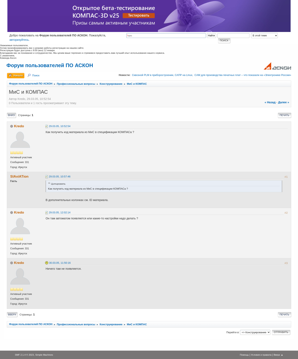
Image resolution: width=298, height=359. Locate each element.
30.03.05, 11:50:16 (60, 262)
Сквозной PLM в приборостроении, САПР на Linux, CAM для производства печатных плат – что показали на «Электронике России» (211, 75)
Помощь (244, 354)
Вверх (12, 314)
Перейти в (232, 332)
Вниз (11, 115)
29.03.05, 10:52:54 (59, 126)
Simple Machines (44, 354)
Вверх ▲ (278, 354)
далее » (283, 102)
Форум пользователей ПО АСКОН (49, 65)
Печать (284, 115)
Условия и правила (261, 354)
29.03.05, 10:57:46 (59, 176)
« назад (270, 102)
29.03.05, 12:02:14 (59, 212)
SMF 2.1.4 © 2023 (24, 354)
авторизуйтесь (19, 39)
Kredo (19, 126)
